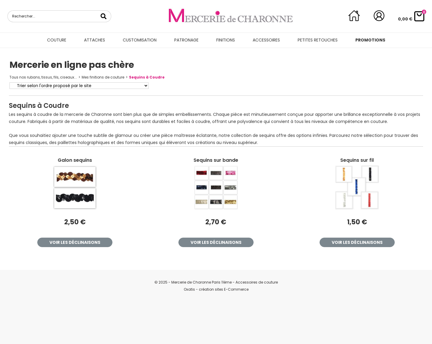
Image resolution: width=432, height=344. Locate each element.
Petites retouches (318, 40)
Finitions (225, 40)
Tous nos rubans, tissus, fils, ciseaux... (43, 77)
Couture (56, 40)
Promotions (370, 40)
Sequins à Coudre (147, 77)
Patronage (186, 40)
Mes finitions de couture (103, 77)
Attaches (94, 40)
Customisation (140, 40)
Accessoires (266, 40)
